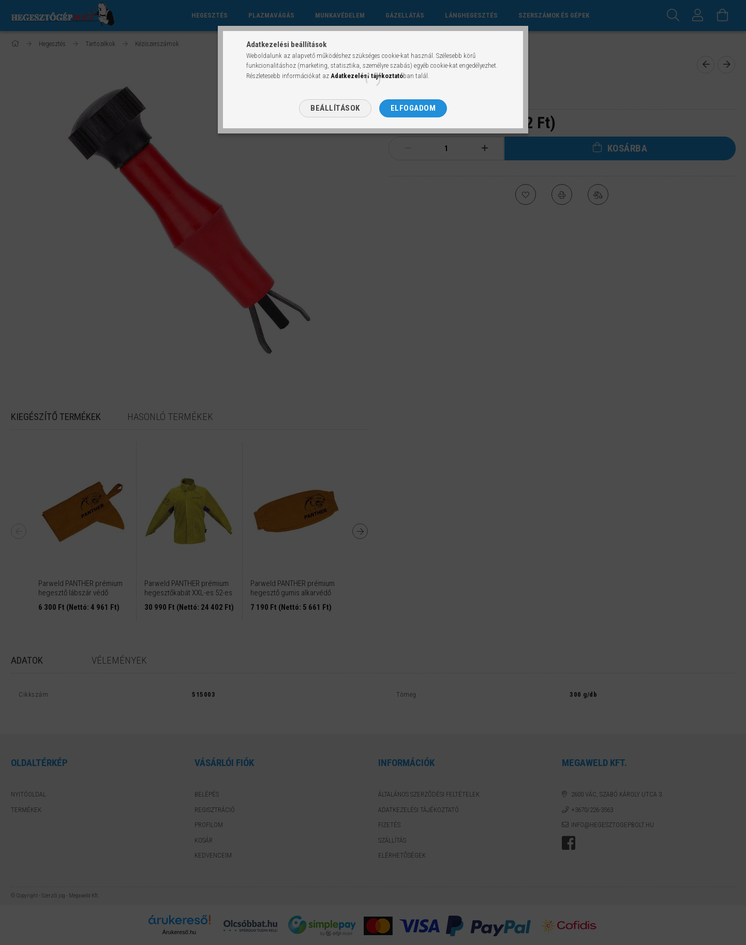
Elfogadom (413, 108)
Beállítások (335, 108)
